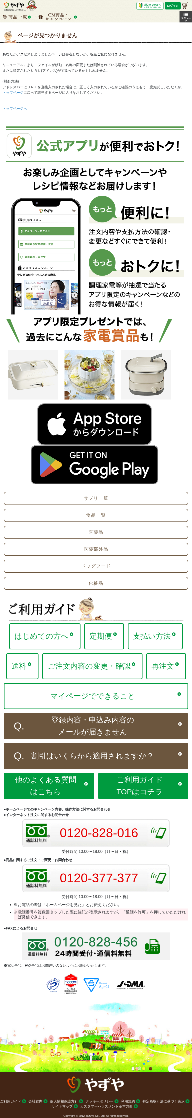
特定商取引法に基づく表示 (163, 1101)
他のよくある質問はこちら (45, 786)
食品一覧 (96, 515)
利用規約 (128, 1101)
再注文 (163, 666)
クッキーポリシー (100, 1101)
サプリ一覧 (96, 498)
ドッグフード (96, 566)
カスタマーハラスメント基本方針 (106, 1106)
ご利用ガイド (10, 1101)
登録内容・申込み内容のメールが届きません (92, 726)
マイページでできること (92, 696)
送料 (19, 666)
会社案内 (35, 1101)
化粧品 (95, 583)
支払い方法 (152, 636)
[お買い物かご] (185, 5)
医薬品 (95, 532)
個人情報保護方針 (64, 1101)
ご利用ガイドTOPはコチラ (139, 786)
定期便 (101, 636)
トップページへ (14, 108)
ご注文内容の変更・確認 (89, 666)
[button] (186, 16)
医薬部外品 (96, 549)
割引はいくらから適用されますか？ (92, 756)
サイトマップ (62, 1106)
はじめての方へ (41, 636)
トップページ (13, 93)
